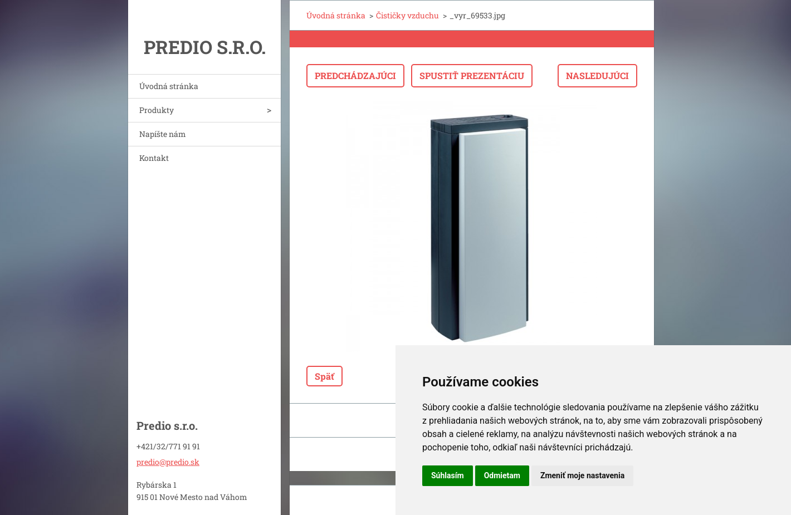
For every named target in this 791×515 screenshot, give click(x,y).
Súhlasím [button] (447, 475)
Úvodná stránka (168, 86)
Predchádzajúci (355, 75)
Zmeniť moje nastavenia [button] (582, 475)
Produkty (156, 110)
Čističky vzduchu (407, 15)
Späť (324, 376)
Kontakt (154, 158)
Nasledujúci (597, 75)
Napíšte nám (162, 134)
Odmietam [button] (502, 475)
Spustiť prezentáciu (471, 75)
